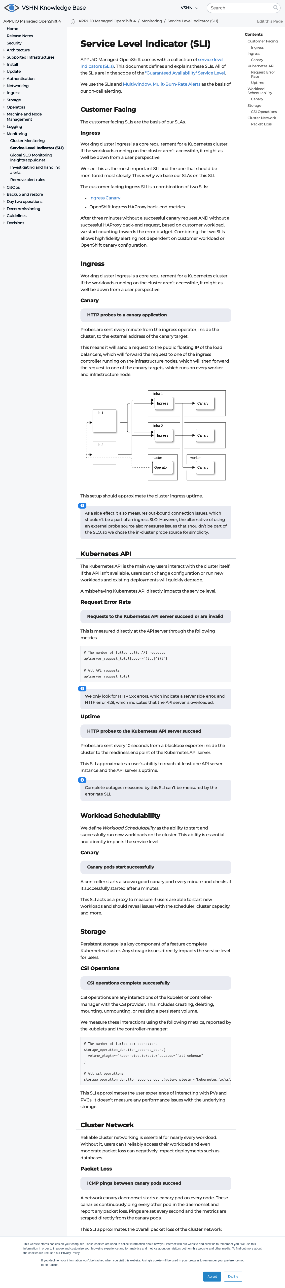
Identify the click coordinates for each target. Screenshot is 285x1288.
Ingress (257, 47)
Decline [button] (233, 1276)
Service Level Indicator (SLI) (37, 148)
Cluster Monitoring (27, 140)
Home (12, 28)
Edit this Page (270, 21)
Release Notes (20, 36)
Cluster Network (262, 118)
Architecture (18, 50)
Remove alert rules (27, 179)
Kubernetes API (261, 66)
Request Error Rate (263, 74)
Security (14, 43)
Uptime (257, 83)
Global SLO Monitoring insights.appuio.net (31, 158)
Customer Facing (263, 41)
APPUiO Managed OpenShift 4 (32, 21)
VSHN (186, 7)
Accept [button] (212, 1276)
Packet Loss (261, 124)
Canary (257, 60)
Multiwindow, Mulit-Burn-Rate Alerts (161, 84)
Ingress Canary (104, 197)
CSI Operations (264, 112)
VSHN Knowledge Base (54, 7)
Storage (254, 106)
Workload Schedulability (260, 91)
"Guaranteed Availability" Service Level (185, 73)
